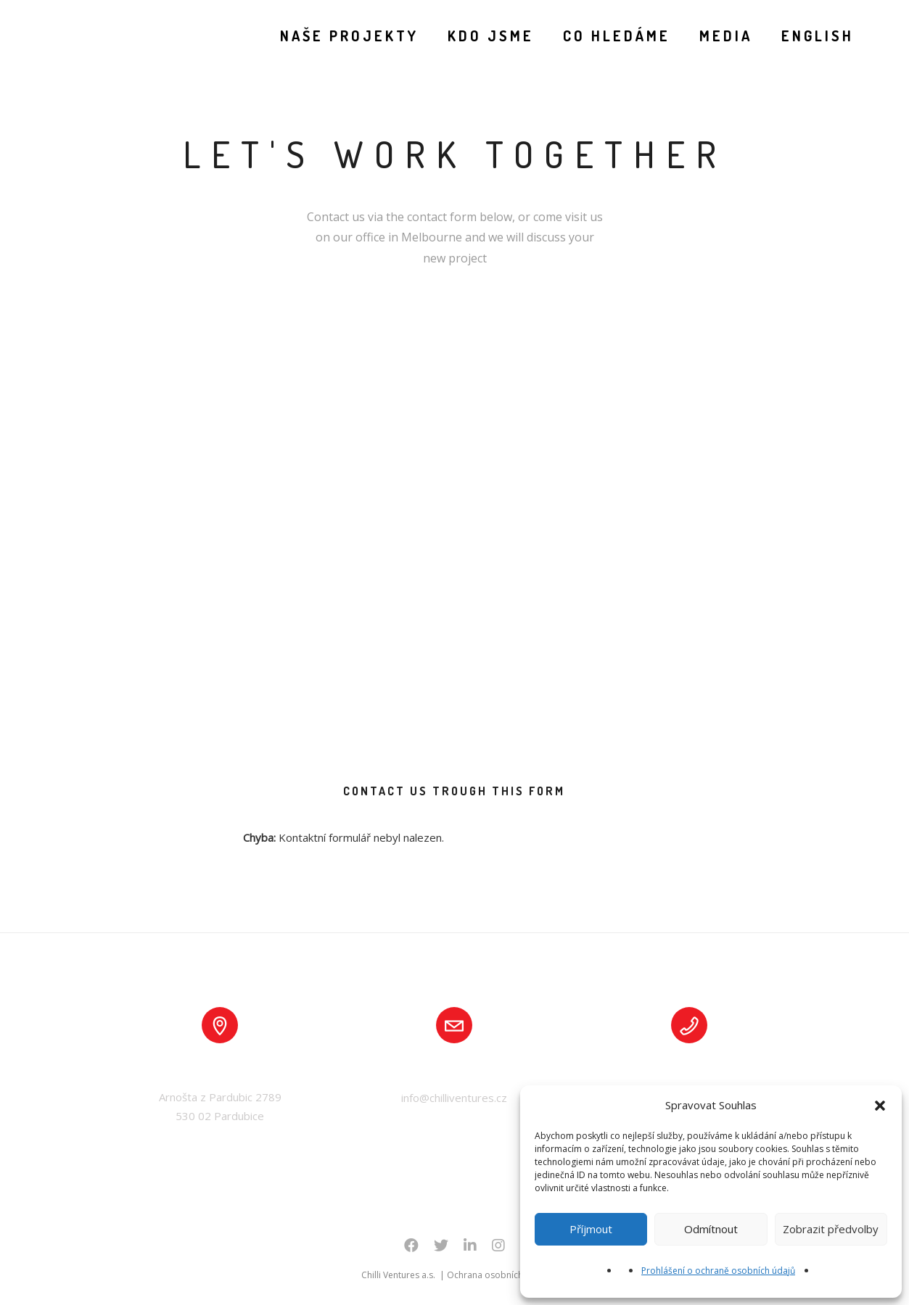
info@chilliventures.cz (454, 1097)
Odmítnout (711, 1229)
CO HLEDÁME (613, 35)
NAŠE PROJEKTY (345, 35)
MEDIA (722, 35)
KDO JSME (487, 35)
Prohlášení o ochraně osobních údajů (718, 1270)
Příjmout (590, 1229)
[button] (880, 1105)
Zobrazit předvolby (831, 1229)
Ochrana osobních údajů (497, 1275)
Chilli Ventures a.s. (399, 1275)
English (814, 35)
